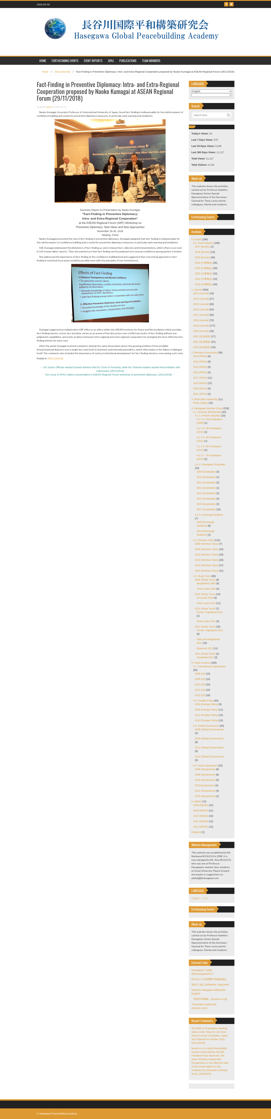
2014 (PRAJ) (200, 361)
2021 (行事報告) (203, 268)
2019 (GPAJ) (200, 388)
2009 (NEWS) (200, 810)
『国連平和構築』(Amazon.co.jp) (209, 999)
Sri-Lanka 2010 (205, 597)
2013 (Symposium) (205, 796)
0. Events (196, 239)
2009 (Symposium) (205, 774)
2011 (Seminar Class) (206, 560)
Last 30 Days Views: (203, 146)
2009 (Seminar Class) (206, 549)
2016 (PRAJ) (200, 372)
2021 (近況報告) (201, 336)
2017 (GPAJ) (200, 377)
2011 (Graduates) (206, 482)
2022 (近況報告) (201, 341)
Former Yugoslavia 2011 (210, 612)
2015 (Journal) (201, 304)
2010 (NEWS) (200, 816)
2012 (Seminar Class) (206, 565)
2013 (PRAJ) (200, 356)
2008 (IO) (200, 673)
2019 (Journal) (201, 325)
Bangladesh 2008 (206, 583)
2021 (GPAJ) (200, 394)
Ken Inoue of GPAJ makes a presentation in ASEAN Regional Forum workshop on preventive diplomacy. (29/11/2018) (110, 374)
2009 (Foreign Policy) (206, 709)
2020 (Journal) (201, 331)
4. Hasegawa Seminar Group (207, 408)
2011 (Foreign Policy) (206, 715)
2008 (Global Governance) (209, 729)
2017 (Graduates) (206, 509)
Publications (127, 60)
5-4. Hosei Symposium (205, 765)
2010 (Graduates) (206, 477)
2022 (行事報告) (203, 273)
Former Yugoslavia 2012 (210, 630)
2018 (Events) (202, 252)
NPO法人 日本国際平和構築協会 (208, 979)
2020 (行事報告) (203, 262)
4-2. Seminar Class (203, 540)
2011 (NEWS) (200, 821)
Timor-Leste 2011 (206, 621)
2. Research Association (204, 352)
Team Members (151, 60)
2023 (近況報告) (201, 347)
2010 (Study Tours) (205, 594)
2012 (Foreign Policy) (206, 720)
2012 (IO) (200, 695)
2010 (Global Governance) (209, 738)
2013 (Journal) (201, 293)
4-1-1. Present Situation (207, 415)
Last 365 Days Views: (204, 152)
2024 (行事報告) (203, 284)
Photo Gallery (200, 403)
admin (49, 107)
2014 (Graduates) (206, 498)
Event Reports (93, 60)
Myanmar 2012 (205, 648)
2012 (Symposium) (205, 790)
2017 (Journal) (201, 314)
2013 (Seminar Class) (206, 570)
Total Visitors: (199, 164)
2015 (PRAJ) (200, 367)
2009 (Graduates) (206, 471)
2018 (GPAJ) (200, 383)
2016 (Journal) (201, 309)
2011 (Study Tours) (205, 608)
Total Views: (198, 158)
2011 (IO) (200, 689)
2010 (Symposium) (205, 780)
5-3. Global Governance (206, 725)
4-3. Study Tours (202, 576)
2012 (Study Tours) (205, 626)
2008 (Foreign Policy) (206, 704)
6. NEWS (196, 801)
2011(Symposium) (205, 785)
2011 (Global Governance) (209, 747)
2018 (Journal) (62, 71)
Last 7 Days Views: (202, 139)
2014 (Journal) (201, 298)
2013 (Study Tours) (205, 653)
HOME (42, 60)
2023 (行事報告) (203, 279)
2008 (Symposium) (205, 769)
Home (45, 71)
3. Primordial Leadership (204, 399)
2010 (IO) (200, 684)
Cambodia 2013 (205, 657)
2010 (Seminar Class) (206, 554)
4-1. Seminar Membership (207, 412)
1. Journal (196, 289)
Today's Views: (200, 133)
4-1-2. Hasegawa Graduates (210, 464)
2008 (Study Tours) (205, 579)
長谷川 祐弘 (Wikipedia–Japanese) (210, 984)
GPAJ (111, 60)
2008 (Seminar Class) (206, 543)
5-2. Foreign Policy (203, 700)
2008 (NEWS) (200, 805)
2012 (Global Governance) (209, 756)
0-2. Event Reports (203, 243)
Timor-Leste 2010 (206, 603)
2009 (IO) (200, 679)
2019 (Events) (202, 257)
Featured (196, 832)
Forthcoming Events (65, 60)
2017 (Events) (202, 246)
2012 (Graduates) (206, 487)
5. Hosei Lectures (200, 662)
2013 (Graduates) (206, 493)
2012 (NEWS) (200, 826)
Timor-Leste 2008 (206, 588)
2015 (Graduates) (206, 504)
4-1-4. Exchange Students (209, 514)
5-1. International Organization (209, 666)
